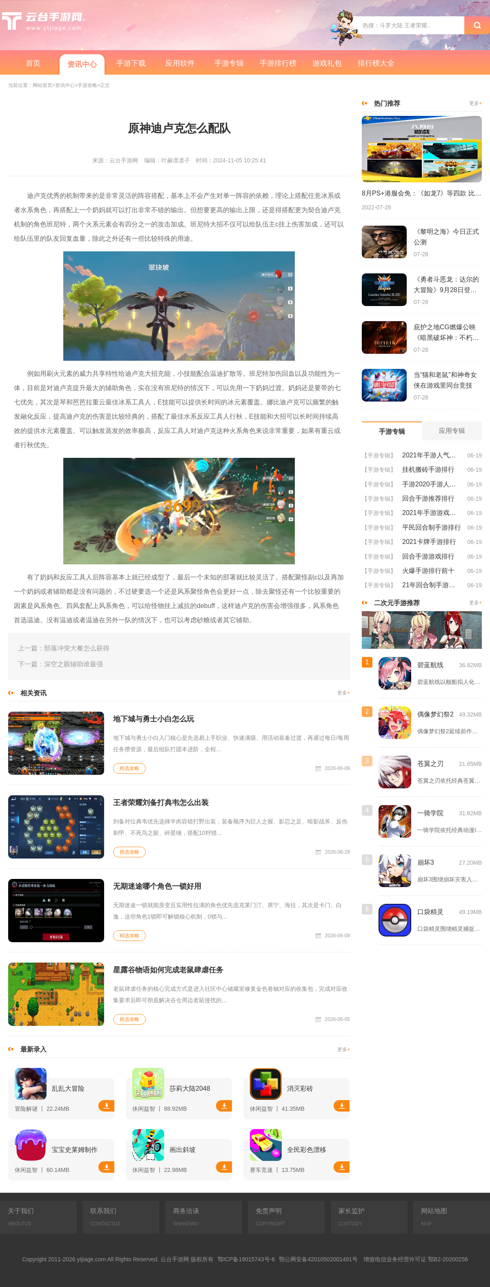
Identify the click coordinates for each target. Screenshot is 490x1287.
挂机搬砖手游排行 (428, 469)
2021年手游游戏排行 (431, 512)
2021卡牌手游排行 (429, 541)
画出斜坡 (182, 1149)
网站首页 (42, 85)
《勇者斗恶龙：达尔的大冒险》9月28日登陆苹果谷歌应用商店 (446, 285)
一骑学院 (430, 813)
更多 (343, 693)
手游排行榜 (278, 63)
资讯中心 (82, 64)
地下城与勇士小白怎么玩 (153, 719)
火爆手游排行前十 (428, 570)
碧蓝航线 (430, 664)
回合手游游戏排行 (428, 556)
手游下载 (131, 63)
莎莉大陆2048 (189, 1088)
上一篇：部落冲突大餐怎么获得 (63, 648)
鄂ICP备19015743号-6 (246, 1259)
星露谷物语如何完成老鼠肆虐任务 (168, 970)
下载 (106, 1106)
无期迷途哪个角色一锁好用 (157, 886)
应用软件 (180, 63)
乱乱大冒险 (68, 1088)
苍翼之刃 (430, 763)
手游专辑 (229, 63)
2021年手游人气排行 (431, 455)
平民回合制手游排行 (431, 527)
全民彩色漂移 (306, 1149)
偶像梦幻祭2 (435, 714)
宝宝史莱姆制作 (75, 1149)
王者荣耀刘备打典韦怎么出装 (161, 803)
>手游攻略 (86, 85)
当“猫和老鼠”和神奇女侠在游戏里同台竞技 (445, 380)
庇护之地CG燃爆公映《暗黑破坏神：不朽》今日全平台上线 (446, 333)
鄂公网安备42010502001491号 (318, 1259)
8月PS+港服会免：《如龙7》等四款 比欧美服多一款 (422, 193)
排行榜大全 (376, 63)
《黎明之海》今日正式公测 (446, 237)
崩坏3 (425, 862)
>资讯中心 (63, 85)
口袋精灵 (430, 911)
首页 (33, 63)
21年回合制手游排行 (431, 584)
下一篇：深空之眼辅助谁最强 (60, 664)
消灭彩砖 (300, 1088)
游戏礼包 (327, 63)
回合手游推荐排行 (428, 498)
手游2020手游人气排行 (431, 484)
